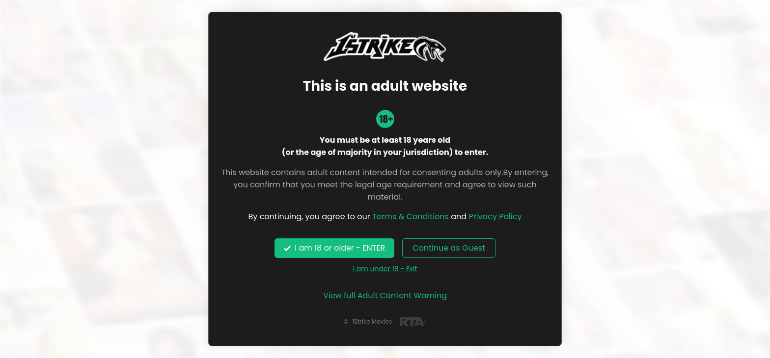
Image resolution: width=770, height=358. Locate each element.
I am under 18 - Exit (385, 269)
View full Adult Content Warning (385, 295)
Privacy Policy (495, 216)
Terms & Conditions (410, 216)
